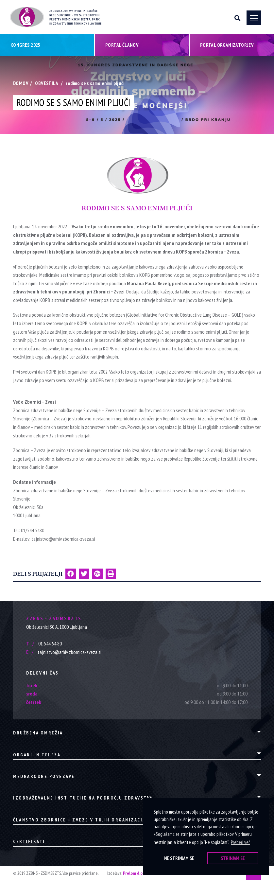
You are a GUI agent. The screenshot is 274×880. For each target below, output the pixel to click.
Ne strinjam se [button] (179, 858)
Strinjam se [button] (233, 858)
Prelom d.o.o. (135, 873)
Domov (20, 83)
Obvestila (46, 83)
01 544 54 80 (44, 643)
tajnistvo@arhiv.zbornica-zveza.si (63, 652)
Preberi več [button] (240, 842)
